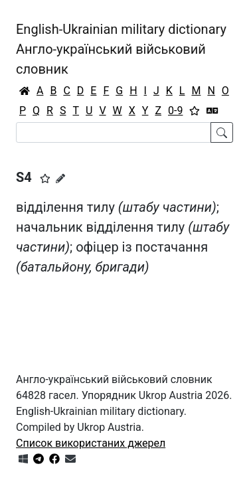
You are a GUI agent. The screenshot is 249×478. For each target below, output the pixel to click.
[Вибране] (194, 111)
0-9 (175, 110)
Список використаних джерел (90, 443)
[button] (45, 178)
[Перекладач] (212, 111)
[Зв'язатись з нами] (70, 459)
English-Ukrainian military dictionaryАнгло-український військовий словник (121, 49)
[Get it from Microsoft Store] (23, 459)
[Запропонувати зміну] (60, 178)
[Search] (113, 132)
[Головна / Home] (24, 91)
